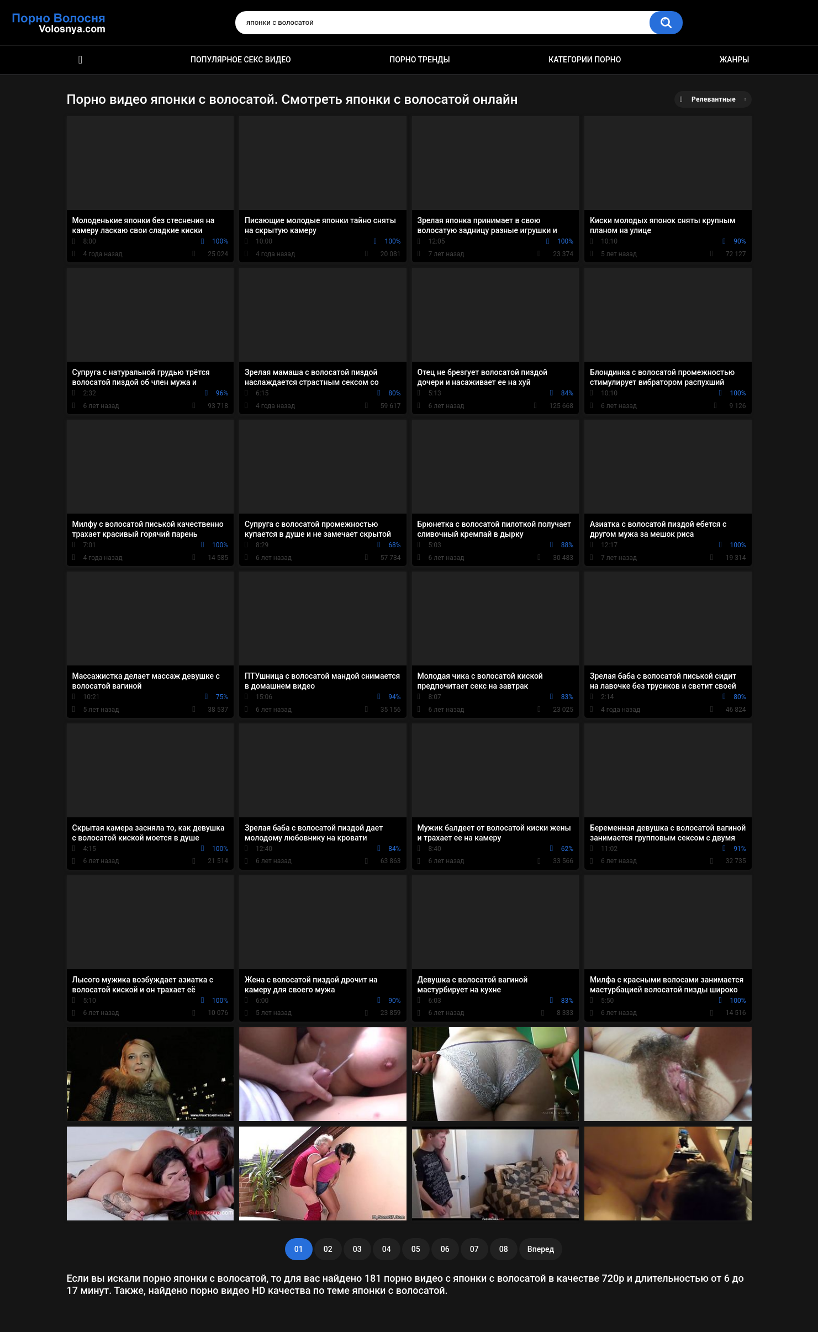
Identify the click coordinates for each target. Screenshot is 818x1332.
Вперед (540, 1249)
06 (445, 1249)
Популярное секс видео (241, 59)
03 (357, 1249)
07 (474, 1249)
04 (386, 1249)
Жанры (735, 59)
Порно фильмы (80, 60)
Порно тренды (419, 59)
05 (415, 1249)
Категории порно (584, 59)
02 (328, 1249)
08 (503, 1249)
